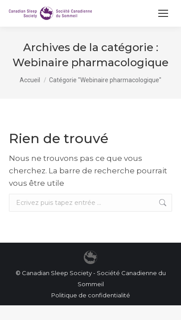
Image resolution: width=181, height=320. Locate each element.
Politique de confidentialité (90, 295)
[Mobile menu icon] (163, 13)
